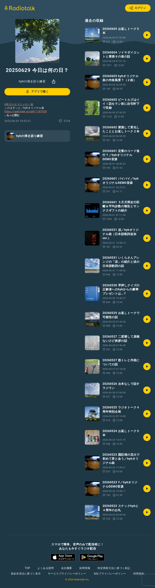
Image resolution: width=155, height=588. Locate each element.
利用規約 (138, 573)
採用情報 (84, 568)
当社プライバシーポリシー (109, 573)
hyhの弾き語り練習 (32, 81)
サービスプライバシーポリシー (67, 573)
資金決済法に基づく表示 (26, 573)
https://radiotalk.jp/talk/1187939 (25, 111)
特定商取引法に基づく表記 (114, 568)
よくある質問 (45, 568)
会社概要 (66, 568)
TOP (27, 568)
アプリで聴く (37, 92)
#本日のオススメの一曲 (18, 104)
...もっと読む (11, 115)
